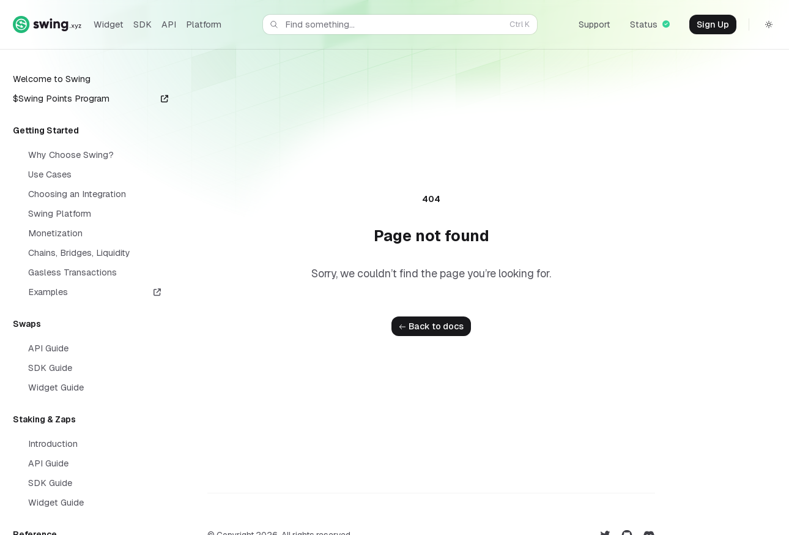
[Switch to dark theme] (768, 24)
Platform (203, 24)
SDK (142, 24)
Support (594, 24)
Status (650, 24)
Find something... (399, 24)
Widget (109, 24)
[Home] (47, 24)
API (168, 24)
